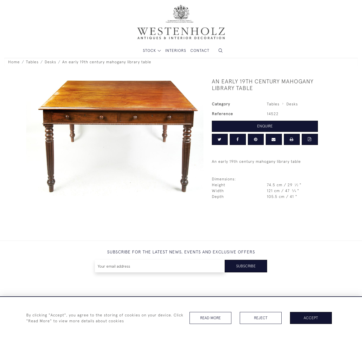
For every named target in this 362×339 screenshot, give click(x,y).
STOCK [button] (150, 50)
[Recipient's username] (160, 266)
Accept (311, 318)
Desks (50, 62)
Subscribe (246, 266)
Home (14, 62)
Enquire (265, 126)
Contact (199, 50)
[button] (220, 51)
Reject (260, 318)
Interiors (175, 50)
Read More (210, 318)
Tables (32, 62)
